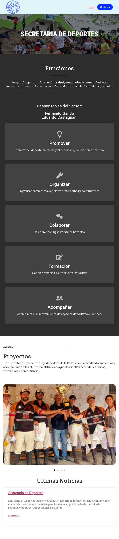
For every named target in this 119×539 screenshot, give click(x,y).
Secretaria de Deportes (25, 493)
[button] (91, 7)
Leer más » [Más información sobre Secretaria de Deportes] (14, 516)
